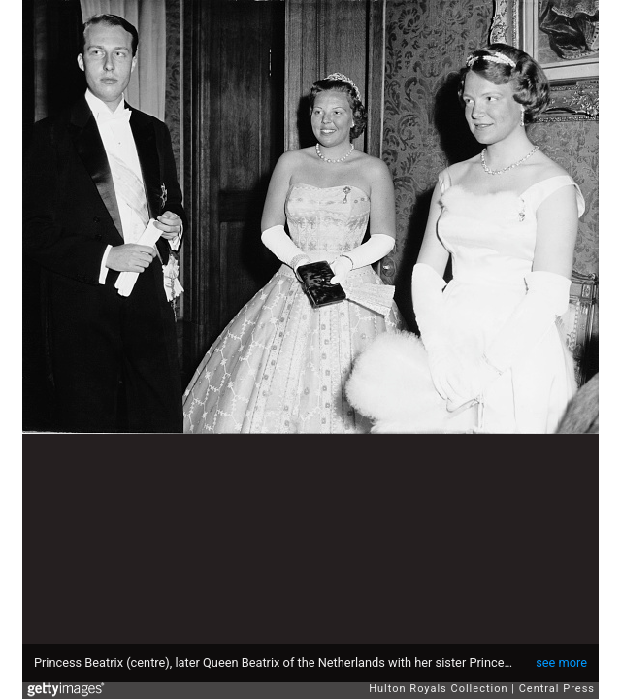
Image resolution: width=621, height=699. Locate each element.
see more (561, 662)
